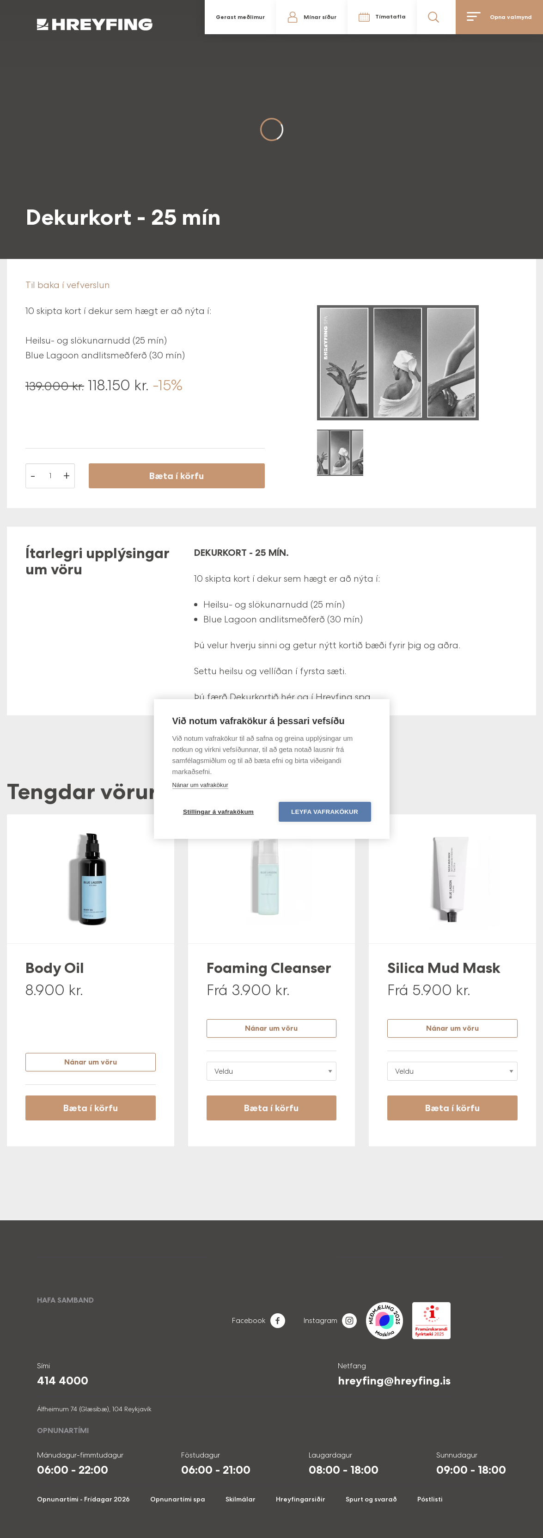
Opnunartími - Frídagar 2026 (83, 1499)
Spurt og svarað (371, 1499)
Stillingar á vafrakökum (218, 811)
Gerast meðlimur (240, 17)
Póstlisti (430, 1499)
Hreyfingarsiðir (300, 1499)
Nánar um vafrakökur (200, 784)
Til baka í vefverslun (67, 285)
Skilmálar (241, 1499)
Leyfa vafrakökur (324, 811)
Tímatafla (390, 16)
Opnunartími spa (177, 1499)
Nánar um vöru (90, 1062)
